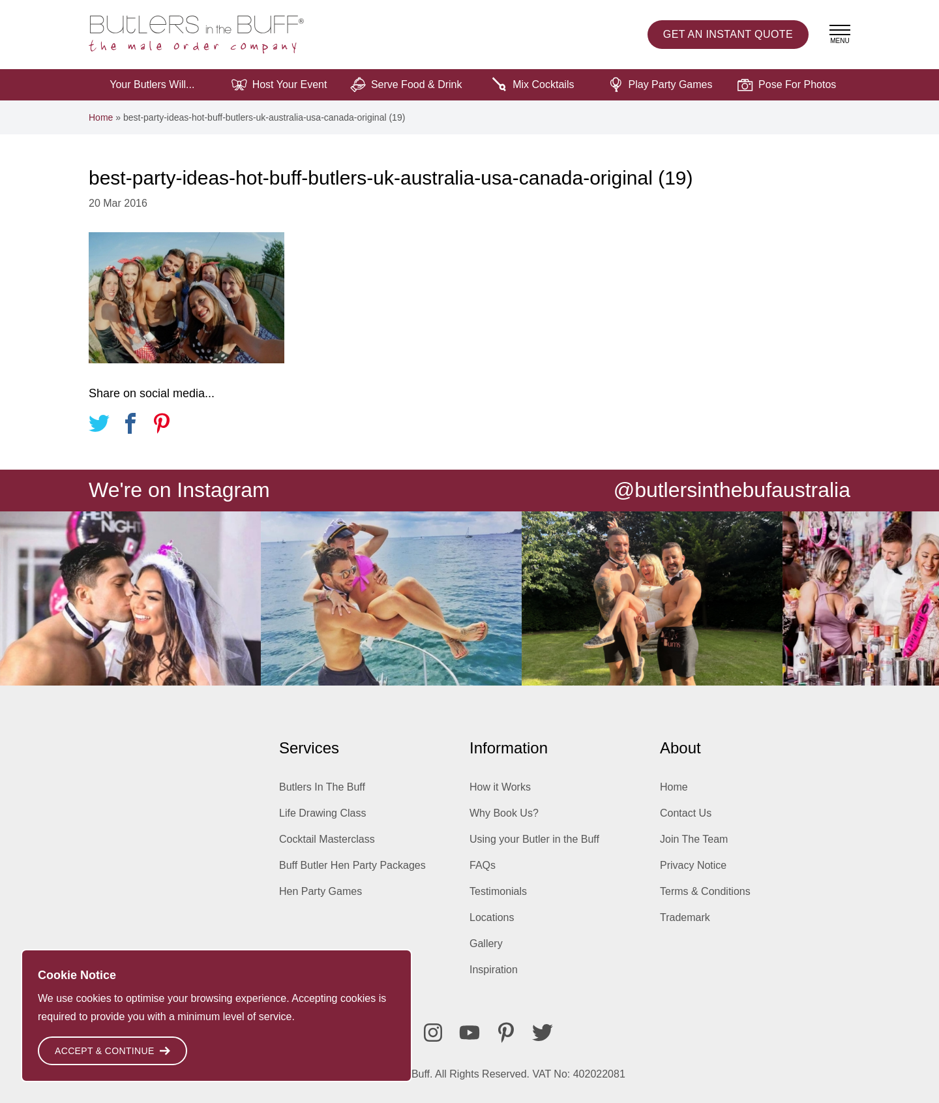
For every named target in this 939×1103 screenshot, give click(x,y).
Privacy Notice (693, 865)
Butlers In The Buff (322, 787)
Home (101, 117)
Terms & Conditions (705, 891)
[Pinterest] (506, 1033)
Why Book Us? (504, 813)
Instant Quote (728, 34)
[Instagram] (433, 1033)
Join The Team (694, 839)
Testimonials (498, 891)
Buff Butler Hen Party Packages (352, 865)
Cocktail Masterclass (327, 839)
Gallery (486, 943)
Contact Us (685, 813)
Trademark (685, 917)
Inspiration (494, 969)
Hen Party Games (320, 891)
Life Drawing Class (322, 813)
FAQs (483, 865)
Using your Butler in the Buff (534, 839)
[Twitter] (542, 1033)
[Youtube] (469, 1033)
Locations (492, 917)
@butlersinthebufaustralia (732, 490)
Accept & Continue (112, 1051)
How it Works (500, 787)
